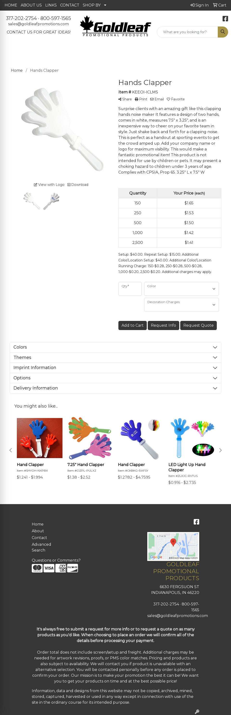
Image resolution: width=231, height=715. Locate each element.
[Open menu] (221, 51)
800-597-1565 (55, 18)
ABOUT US (31, 5)
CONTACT (69, 5)
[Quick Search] (187, 32)
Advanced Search (41, 547)
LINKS (51, 5)
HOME (11, 5)
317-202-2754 (21, 18)
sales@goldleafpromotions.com (38, 24)
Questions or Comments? (56, 560)
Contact (39, 537)
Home (38, 524)
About (38, 531)
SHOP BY (92, 5)
